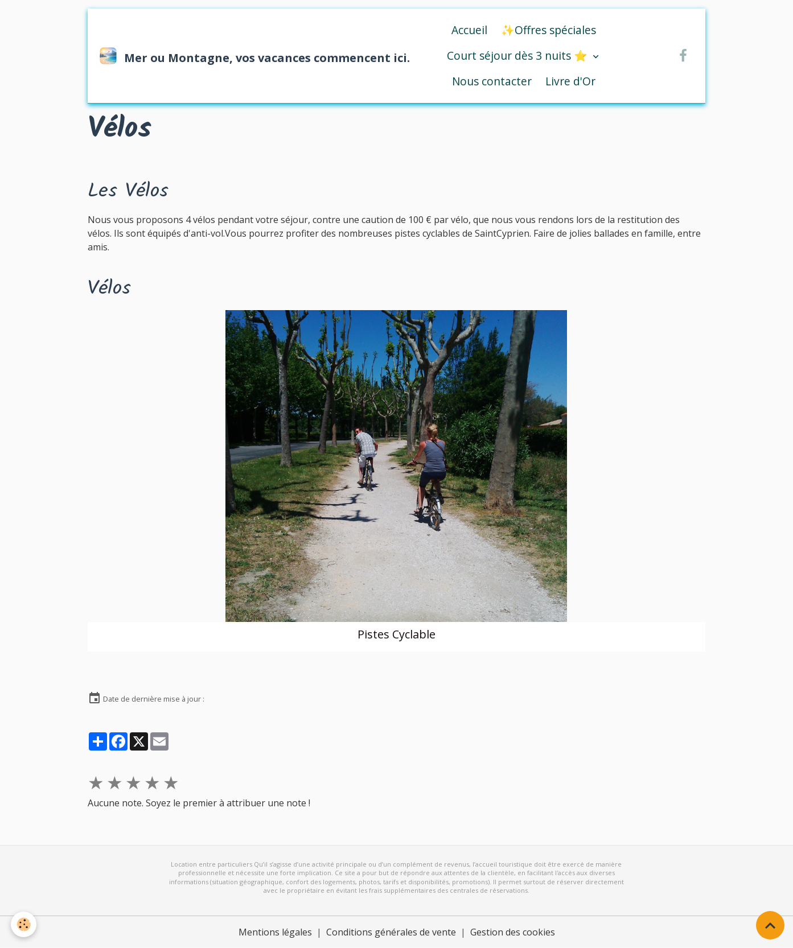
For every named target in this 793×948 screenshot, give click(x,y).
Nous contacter (492, 81)
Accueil (469, 30)
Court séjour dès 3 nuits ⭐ (518, 55)
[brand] (242, 55)
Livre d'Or (570, 81)
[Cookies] (24, 924)
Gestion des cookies (512, 932)
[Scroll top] (770, 925)
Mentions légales (275, 932)
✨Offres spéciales (548, 30)
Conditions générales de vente (391, 932)
